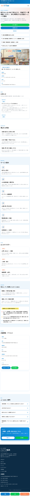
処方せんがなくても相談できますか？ (9, 412)
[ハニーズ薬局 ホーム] (5, 6)
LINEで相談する (15, 24)
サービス (2, 465)
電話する (8, 437)
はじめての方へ (3, 467)
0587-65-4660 (4, 73)
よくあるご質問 (3, 471)
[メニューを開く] (28, 5)
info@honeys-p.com (5, 364)
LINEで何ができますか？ (6, 408)
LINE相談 (8, 2)
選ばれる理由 (3, 463)
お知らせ (2, 461)
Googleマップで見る (6, 367)
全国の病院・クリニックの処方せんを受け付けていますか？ (13, 403)
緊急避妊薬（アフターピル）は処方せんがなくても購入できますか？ (14, 422)
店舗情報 (2, 469)
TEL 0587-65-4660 (3, 2)
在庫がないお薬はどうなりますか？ (8, 416)
